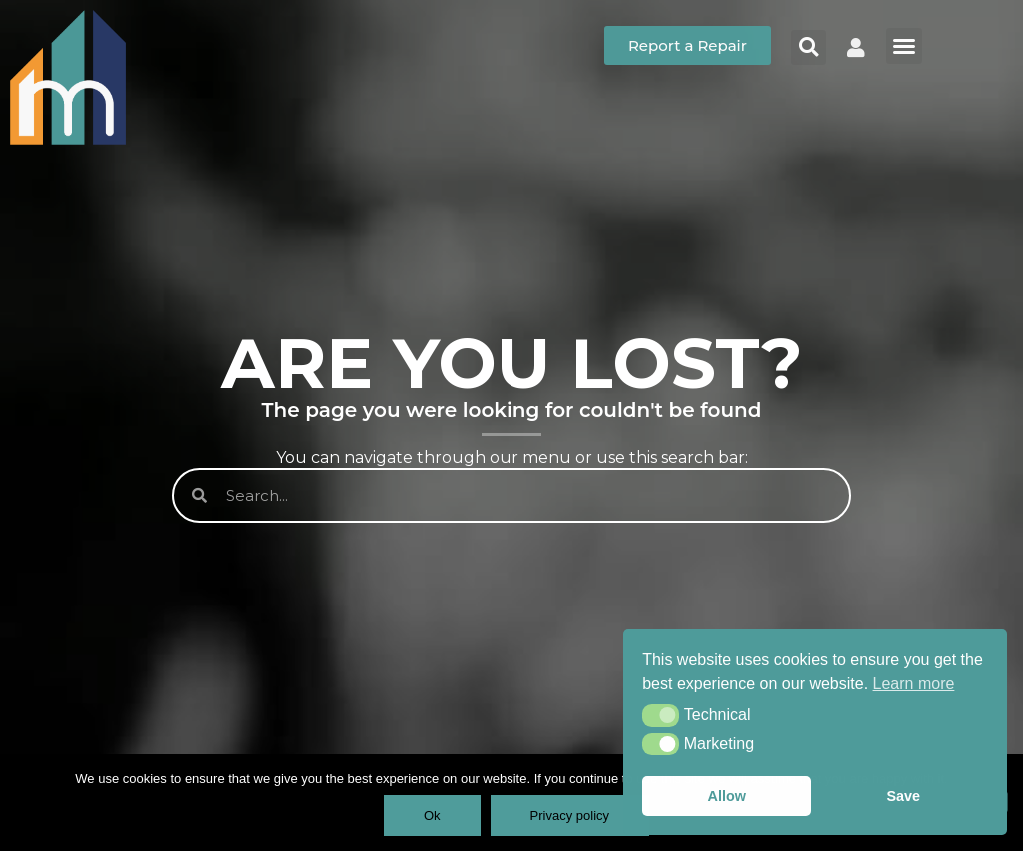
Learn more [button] (914, 683)
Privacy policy (569, 815)
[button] (660, 715)
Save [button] (903, 796)
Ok (432, 815)
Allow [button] (727, 796)
